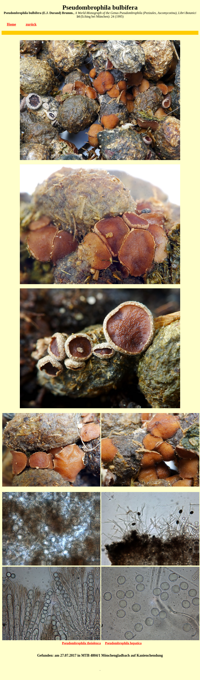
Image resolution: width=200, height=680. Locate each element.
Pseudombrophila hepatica (123, 643)
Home (11, 24)
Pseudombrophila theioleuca (81, 643)
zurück (31, 24)
